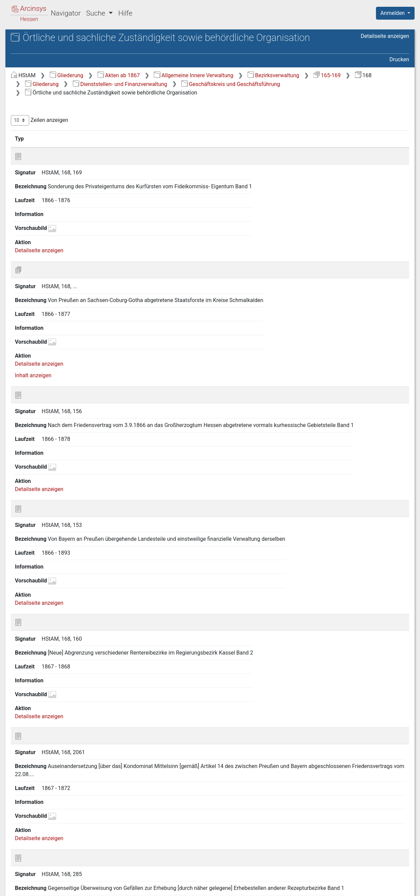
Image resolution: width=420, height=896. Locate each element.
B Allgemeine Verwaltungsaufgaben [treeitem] (45, 201)
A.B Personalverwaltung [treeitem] (58, 173)
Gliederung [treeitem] (29, 74)
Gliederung (180, 101)
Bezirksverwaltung (165, 110)
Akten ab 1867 (232, 101)
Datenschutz (295, 886)
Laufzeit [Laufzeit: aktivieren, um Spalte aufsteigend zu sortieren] (264, 173)
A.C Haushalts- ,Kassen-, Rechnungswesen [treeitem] (58, 184)
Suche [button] (96, 13)
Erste (280, 853)
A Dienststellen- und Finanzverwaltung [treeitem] (47, 86)
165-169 (218, 110)
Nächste (371, 853)
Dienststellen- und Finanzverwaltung (186, 118)
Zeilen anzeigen (153, 155)
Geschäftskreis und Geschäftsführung (296, 118)
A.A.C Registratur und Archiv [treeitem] (69, 165)
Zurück (303, 853)
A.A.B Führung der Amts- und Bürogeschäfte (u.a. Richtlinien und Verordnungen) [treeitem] (70, 147)
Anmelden (393, 13)
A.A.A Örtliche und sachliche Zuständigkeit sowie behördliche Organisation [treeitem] (70, 122)
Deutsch (40, 882)
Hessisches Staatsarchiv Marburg (63, 45)
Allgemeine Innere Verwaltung (307, 101)
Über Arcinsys (245, 886)
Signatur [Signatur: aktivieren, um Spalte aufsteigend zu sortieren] (164, 173)
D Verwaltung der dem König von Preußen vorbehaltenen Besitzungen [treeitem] (62, 234)
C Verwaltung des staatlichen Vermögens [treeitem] (58, 218)
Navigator (66, 13)
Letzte (397, 853)
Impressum (397, 886)
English (15, 882)
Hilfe (125, 13)
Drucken (399, 85)
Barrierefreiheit (347, 886)
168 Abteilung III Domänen (61, 52)
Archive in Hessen (38, 38)
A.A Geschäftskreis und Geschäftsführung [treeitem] (57, 102)
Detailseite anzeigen (385, 72)
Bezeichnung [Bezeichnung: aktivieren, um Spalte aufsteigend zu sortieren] (210, 173)
